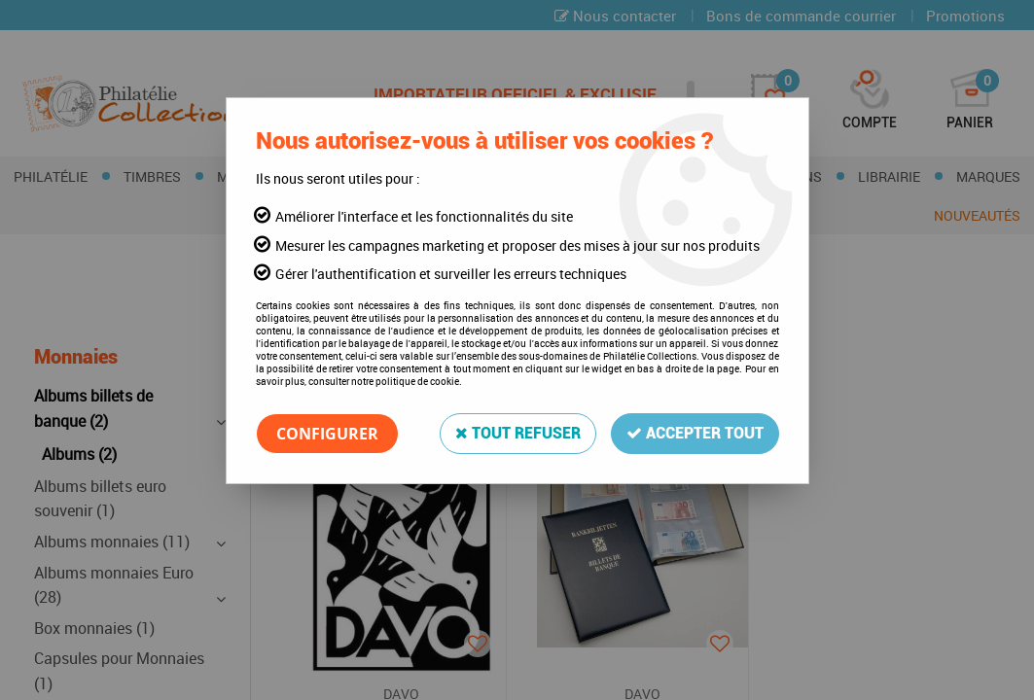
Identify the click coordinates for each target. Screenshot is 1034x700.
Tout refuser (518, 433)
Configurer (327, 433)
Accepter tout (695, 433)
